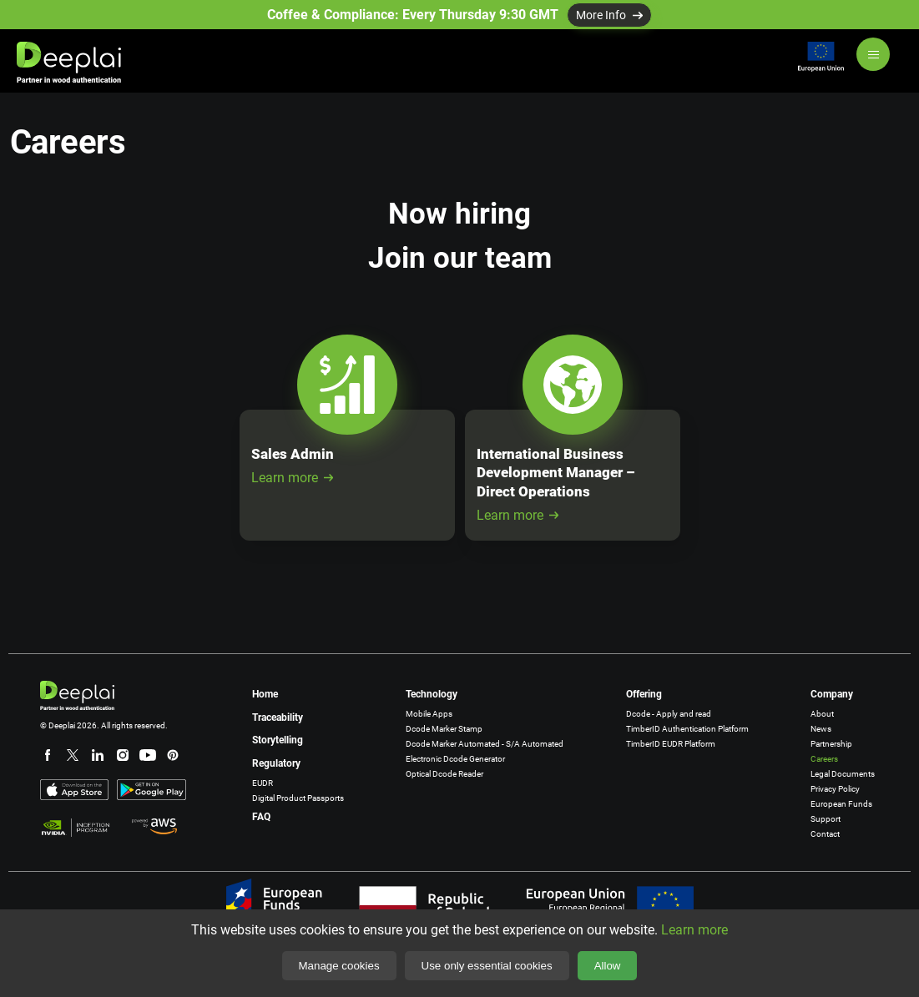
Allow (607, 965)
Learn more (292, 478)
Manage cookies (339, 965)
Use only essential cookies (487, 965)
